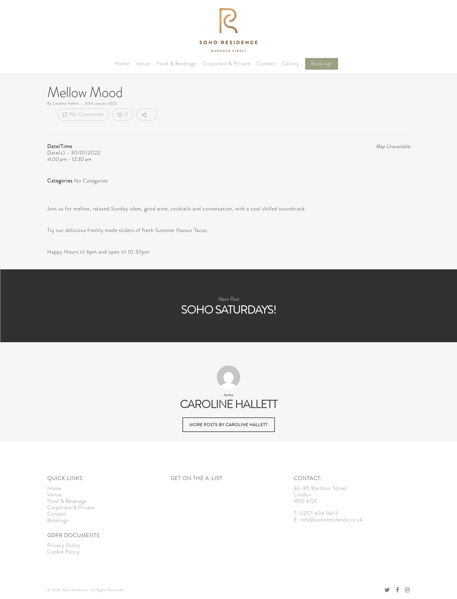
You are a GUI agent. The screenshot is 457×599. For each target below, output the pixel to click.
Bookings (321, 63)
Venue (143, 63)
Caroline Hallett (65, 103)
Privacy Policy (63, 545)
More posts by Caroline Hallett (228, 425)
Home (122, 63)
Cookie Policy (63, 552)
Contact (266, 63)
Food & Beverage (176, 63)
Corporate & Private (226, 63)
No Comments (83, 114)
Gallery (290, 63)
